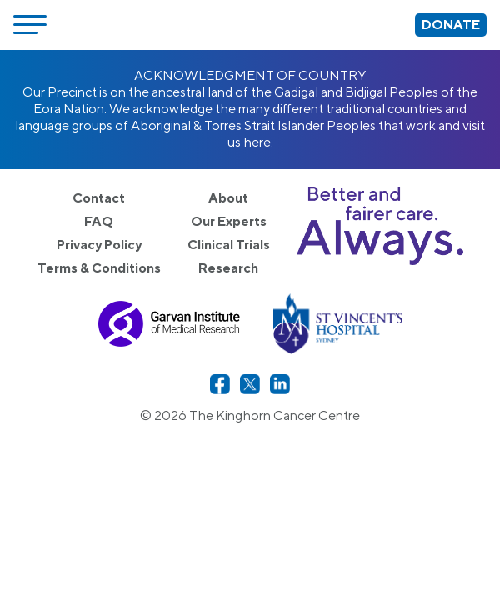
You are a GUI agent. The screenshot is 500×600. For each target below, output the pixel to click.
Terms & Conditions (99, 268)
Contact (98, 198)
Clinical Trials (229, 244)
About (228, 198)
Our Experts (229, 221)
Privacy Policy (99, 244)
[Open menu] (30, 25)
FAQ (98, 221)
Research (228, 268)
